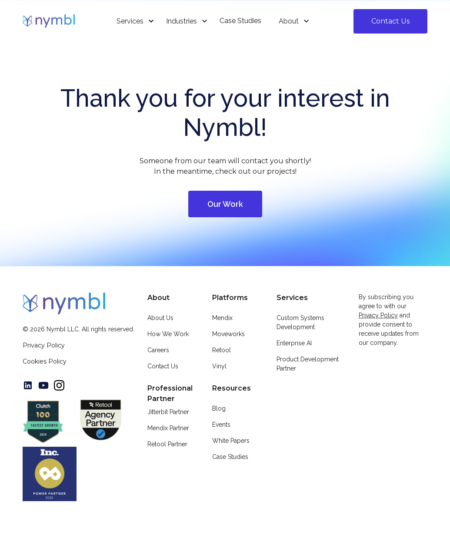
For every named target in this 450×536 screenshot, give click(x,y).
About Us (160, 317)
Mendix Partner (168, 428)
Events (221, 424)
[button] (132, 21)
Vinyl (219, 366)
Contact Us (390, 21)
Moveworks (228, 333)
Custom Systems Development (300, 322)
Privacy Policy (44, 345)
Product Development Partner (308, 364)
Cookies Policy (45, 361)
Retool (221, 350)
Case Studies (230, 456)
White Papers (231, 440)
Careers (158, 350)
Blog (219, 408)
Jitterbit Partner (168, 411)
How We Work (168, 333)
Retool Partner (167, 444)
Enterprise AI (294, 343)
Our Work (225, 204)
